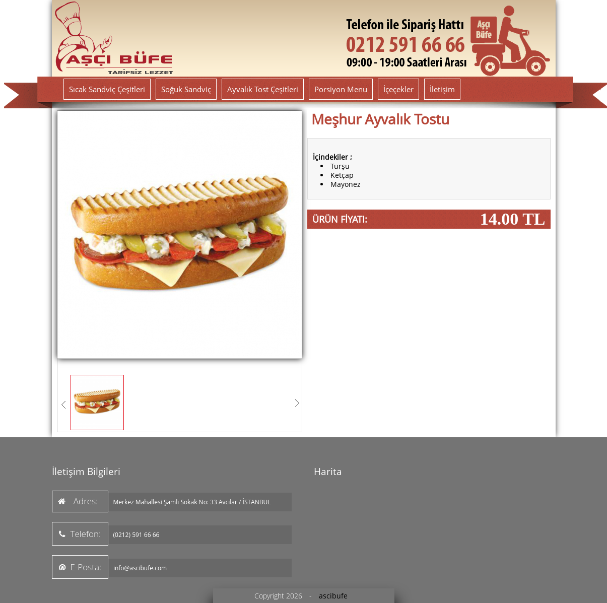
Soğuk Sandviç (186, 89)
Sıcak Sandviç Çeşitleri (107, 89)
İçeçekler (398, 89)
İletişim (442, 89)
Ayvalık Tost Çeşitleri (262, 89)
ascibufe (333, 595)
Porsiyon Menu (340, 89)
